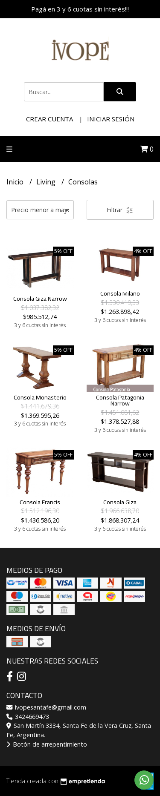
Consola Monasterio (40, 397)
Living (46, 182)
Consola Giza (120, 502)
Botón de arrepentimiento (46, 744)
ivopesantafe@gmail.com (46, 707)
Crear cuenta (49, 119)
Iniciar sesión (110, 119)
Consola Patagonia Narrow (120, 400)
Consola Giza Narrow (40, 298)
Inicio (15, 182)
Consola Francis (40, 502)
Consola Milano (120, 293)
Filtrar (120, 210)
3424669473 (27, 717)
